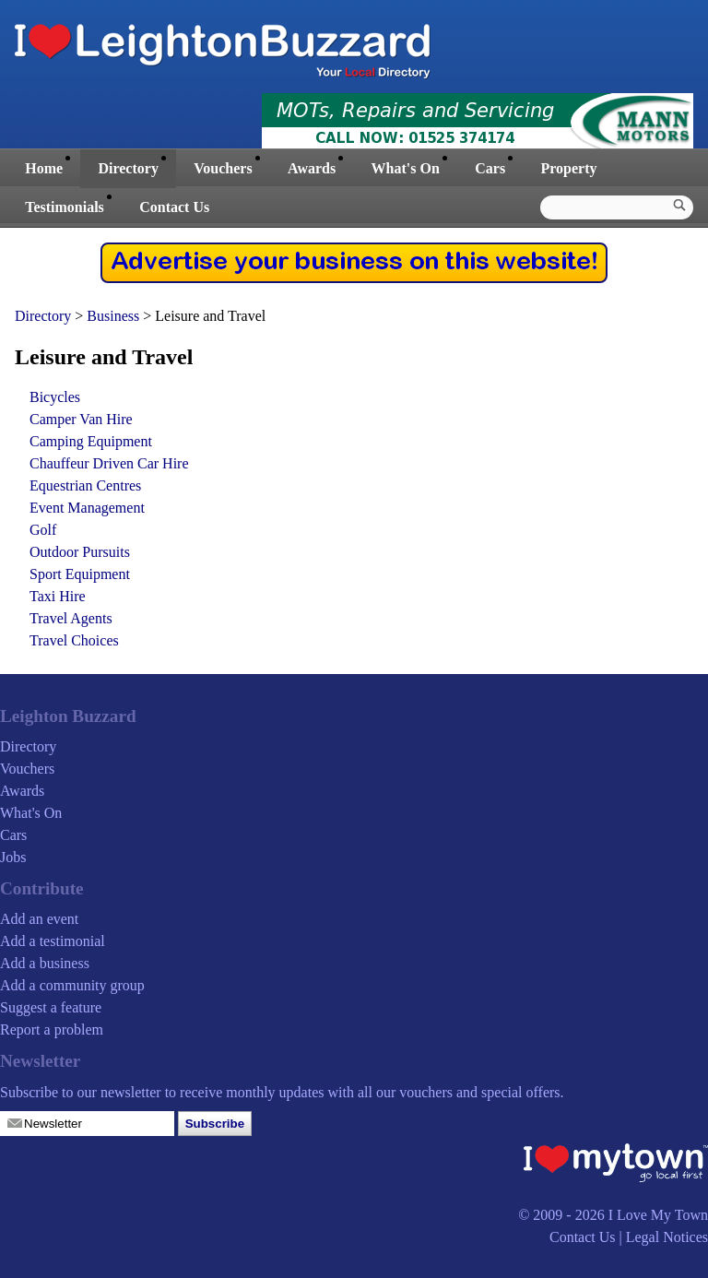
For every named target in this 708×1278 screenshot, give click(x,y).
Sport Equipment (80, 574)
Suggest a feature (50, 1007)
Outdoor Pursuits (80, 552)
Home (44, 168)
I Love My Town (658, 1215)
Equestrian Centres (85, 485)
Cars (490, 168)
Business (115, 316)
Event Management (87, 507)
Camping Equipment (91, 441)
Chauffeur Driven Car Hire (109, 463)
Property (568, 168)
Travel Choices (74, 640)
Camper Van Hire (81, 419)
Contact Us (174, 207)
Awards (312, 168)
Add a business (44, 963)
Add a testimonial (52, 941)
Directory (128, 168)
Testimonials (64, 207)
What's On (406, 168)
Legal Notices (667, 1237)
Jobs (13, 857)
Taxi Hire (58, 596)
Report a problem (51, 1029)
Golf (43, 530)
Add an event (39, 919)
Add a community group (72, 985)
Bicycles (55, 397)
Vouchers (223, 168)
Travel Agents (71, 618)
